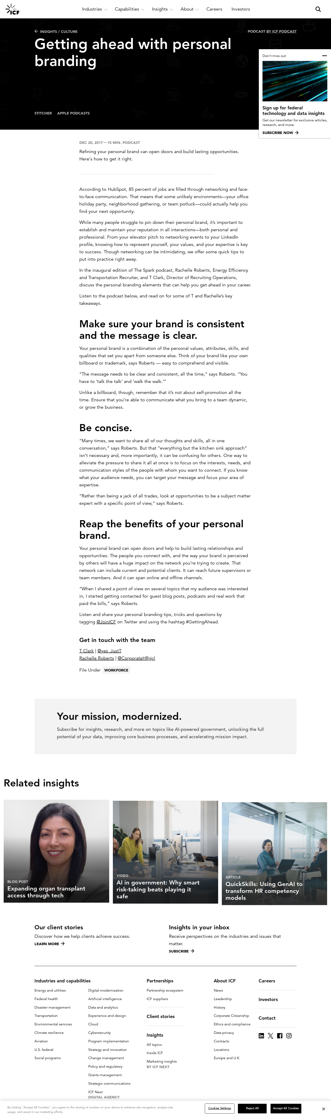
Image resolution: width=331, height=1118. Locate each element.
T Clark (86, 651)
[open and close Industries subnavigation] (94, 9)
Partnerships (163, 980)
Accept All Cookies (286, 1109)
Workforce (116, 681)
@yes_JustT (109, 651)
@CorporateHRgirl (136, 658)
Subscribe (181, 951)
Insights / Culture (55, 31)
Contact (270, 1018)
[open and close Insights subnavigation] (162, 9)
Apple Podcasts (73, 113)
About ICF (227, 980)
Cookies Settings (219, 1109)
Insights (158, 1035)
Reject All (252, 1109)
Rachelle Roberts (96, 658)
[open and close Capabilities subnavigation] (129, 9)
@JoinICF (106, 622)
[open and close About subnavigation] (190, 9)
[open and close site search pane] (318, 9)
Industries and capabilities (65, 980)
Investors (271, 999)
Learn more (49, 944)
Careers (270, 980)
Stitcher (43, 113)
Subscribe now (281, 132)
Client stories (163, 1016)
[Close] (324, 1109)
